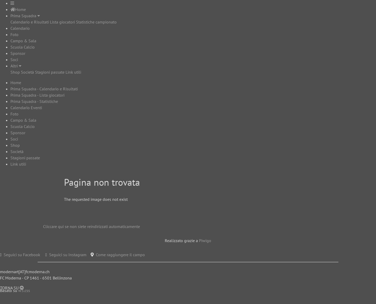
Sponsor (17, 53)
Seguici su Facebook (22, 254)
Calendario (20, 28)
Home (18, 9)
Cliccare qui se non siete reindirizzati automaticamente (91, 226)
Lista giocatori (62, 22)
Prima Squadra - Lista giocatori (37, 95)
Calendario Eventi (26, 107)
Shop (15, 72)
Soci (14, 59)
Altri (15, 65)
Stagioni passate (49, 72)
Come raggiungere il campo (120, 254)
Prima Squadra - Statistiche (34, 101)
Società (27, 72)
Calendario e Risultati (29, 22)
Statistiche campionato (96, 22)
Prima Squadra (25, 15)
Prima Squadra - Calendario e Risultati (44, 88)
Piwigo (205, 240)
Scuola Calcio (22, 47)
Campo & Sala (23, 40)
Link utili (73, 72)
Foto (14, 34)
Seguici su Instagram (67, 254)
